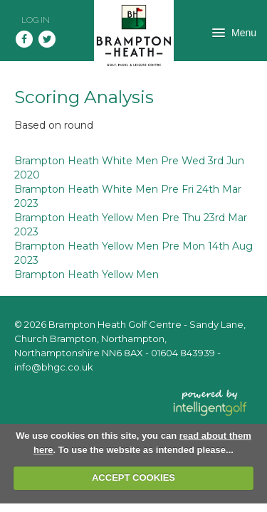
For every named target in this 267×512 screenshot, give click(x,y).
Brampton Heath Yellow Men (86, 274)
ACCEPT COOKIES (133, 477)
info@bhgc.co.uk (53, 367)
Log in (35, 20)
